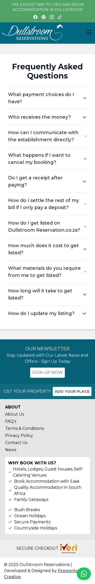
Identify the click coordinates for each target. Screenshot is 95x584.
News (10, 449)
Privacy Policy (19, 435)
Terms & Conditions (24, 428)
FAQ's (10, 421)
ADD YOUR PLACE (72, 391)
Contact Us (16, 442)
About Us (14, 414)
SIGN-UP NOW (47, 372)
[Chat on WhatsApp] (84, 573)
